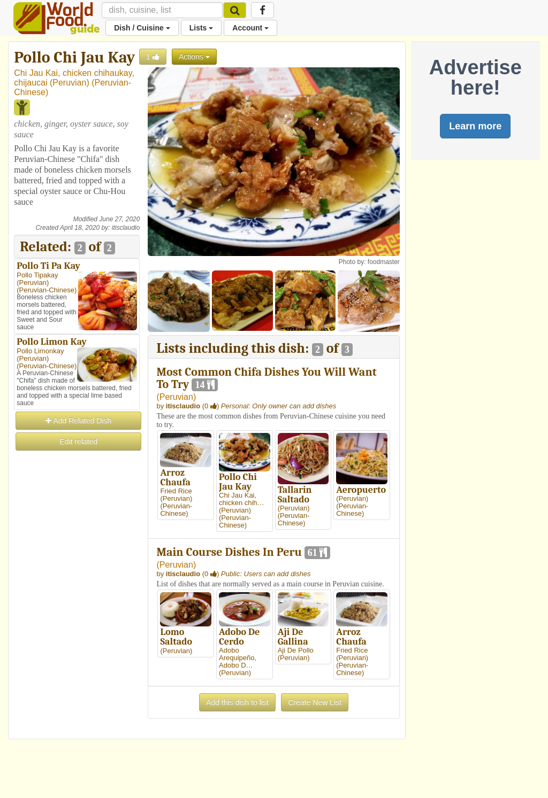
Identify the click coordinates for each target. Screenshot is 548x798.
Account (250, 28)
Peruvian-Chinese (46, 290)
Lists (201, 28)
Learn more (475, 126)
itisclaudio (126, 227)
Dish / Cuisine (142, 28)
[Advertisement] (77, 612)
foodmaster (384, 262)
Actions (194, 56)
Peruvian (69, 82)
